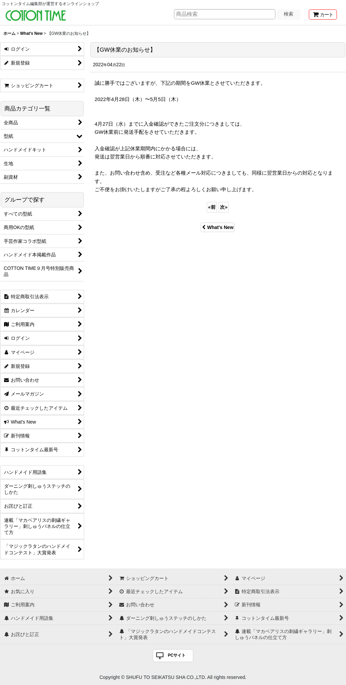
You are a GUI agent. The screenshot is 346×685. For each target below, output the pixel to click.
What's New (217, 227)
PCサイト (177, 655)
